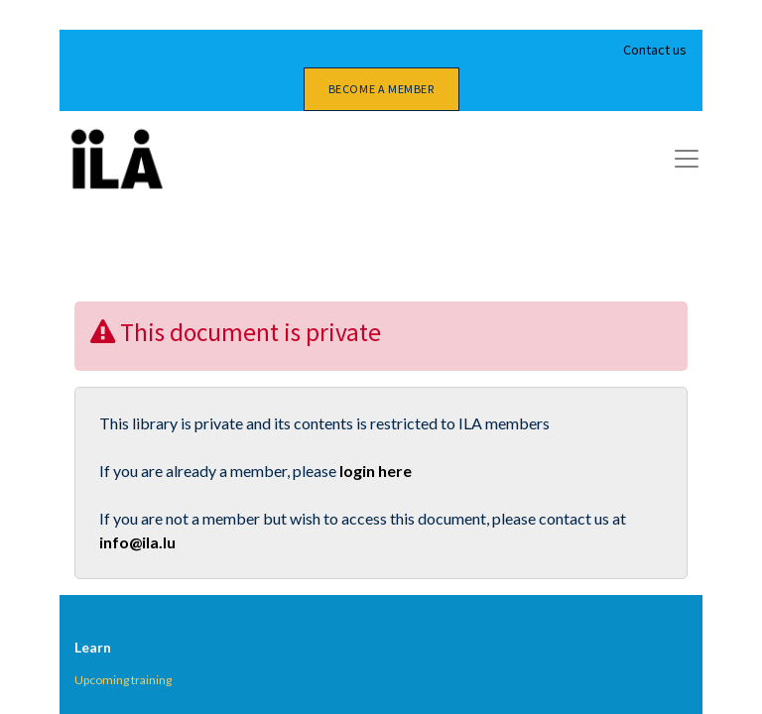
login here (375, 470)
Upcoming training (123, 679)
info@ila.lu (137, 542)
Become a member (381, 88)
